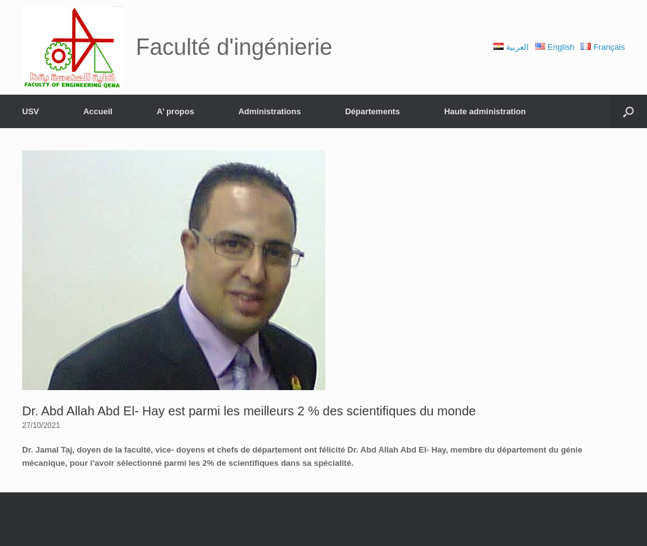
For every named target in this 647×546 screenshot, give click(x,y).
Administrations (269, 111)
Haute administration (485, 111)
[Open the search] (628, 111)
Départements (372, 111)
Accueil (97, 111)
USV (30, 111)
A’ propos (175, 111)
